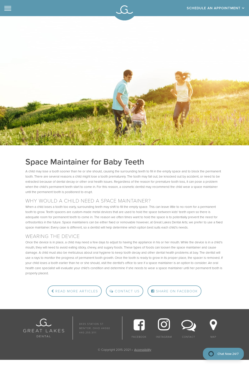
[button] (8, 8)
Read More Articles (74, 291)
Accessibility (142, 350)
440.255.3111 (87, 332)
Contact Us (125, 291)
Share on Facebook (174, 291)
